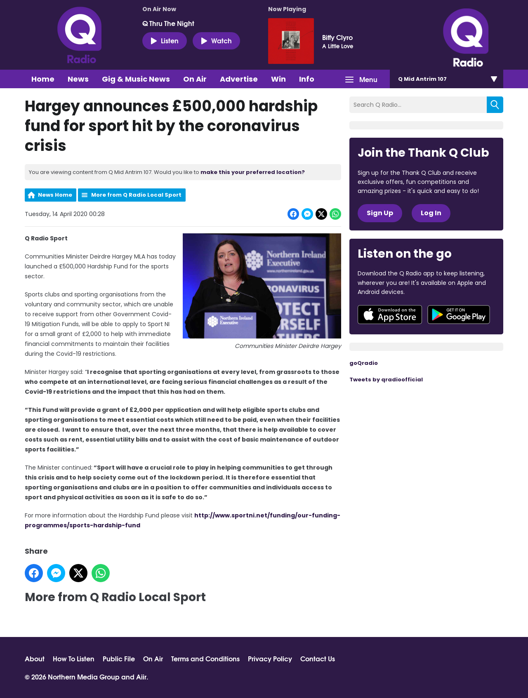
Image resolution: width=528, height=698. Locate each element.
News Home (55, 195)
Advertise (239, 79)
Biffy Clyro (337, 37)
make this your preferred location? (252, 172)
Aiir (141, 676)
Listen (165, 40)
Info (306, 79)
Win (278, 79)
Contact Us (317, 658)
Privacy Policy (270, 658)
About (35, 658)
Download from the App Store (390, 314)
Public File (119, 658)
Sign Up (380, 213)
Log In (431, 213)
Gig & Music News (136, 79)
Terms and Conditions (205, 658)
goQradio (363, 363)
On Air (195, 79)
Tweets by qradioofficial (386, 379)
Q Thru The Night (168, 23)
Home (42, 79)
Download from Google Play (458, 314)
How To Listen (73, 658)
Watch (216, 40)
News (78, 79)
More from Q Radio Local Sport (136, 195)
